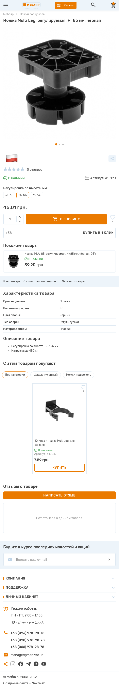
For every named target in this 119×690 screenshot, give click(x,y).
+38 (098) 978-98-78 (28, 640)
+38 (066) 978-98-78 (27, 647)
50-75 (8, 195)
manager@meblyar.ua (27, 655)
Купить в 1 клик (98, 233)
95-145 (37, 195)
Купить (59, 468)
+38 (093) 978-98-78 (28, 633)
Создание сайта (16, 683)
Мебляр (8, 14)
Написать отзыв (59, 495)
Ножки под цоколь (32, 14)
